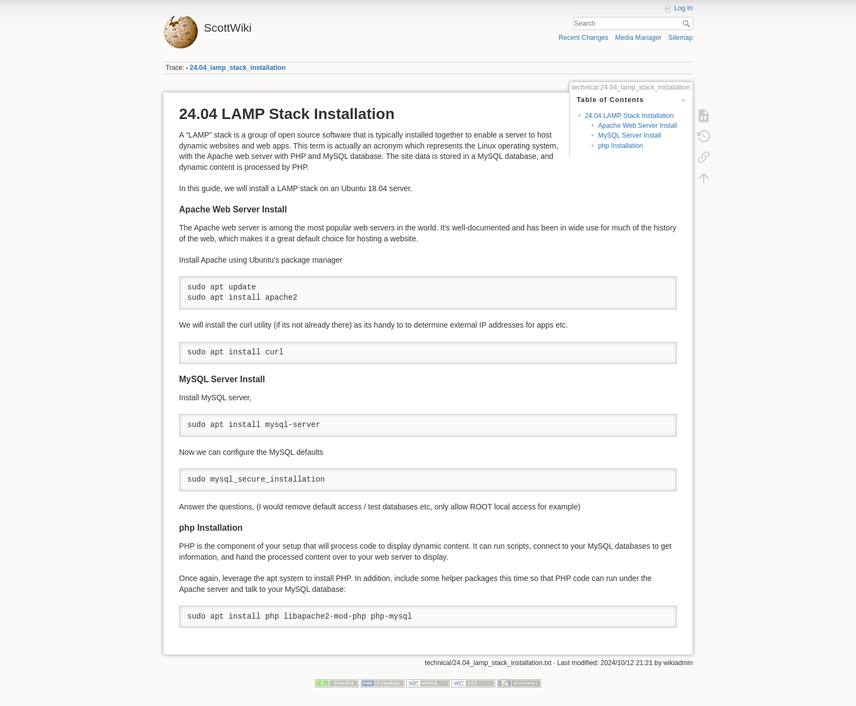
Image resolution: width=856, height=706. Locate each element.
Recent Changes (583, 37)
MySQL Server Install (629, 135)
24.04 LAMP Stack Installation (629, 116)
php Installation (620, 146)
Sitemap (680, 37)
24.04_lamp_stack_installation (238, 68)
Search (687, 23)
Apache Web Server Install (637, 125)
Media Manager (638, 37)
